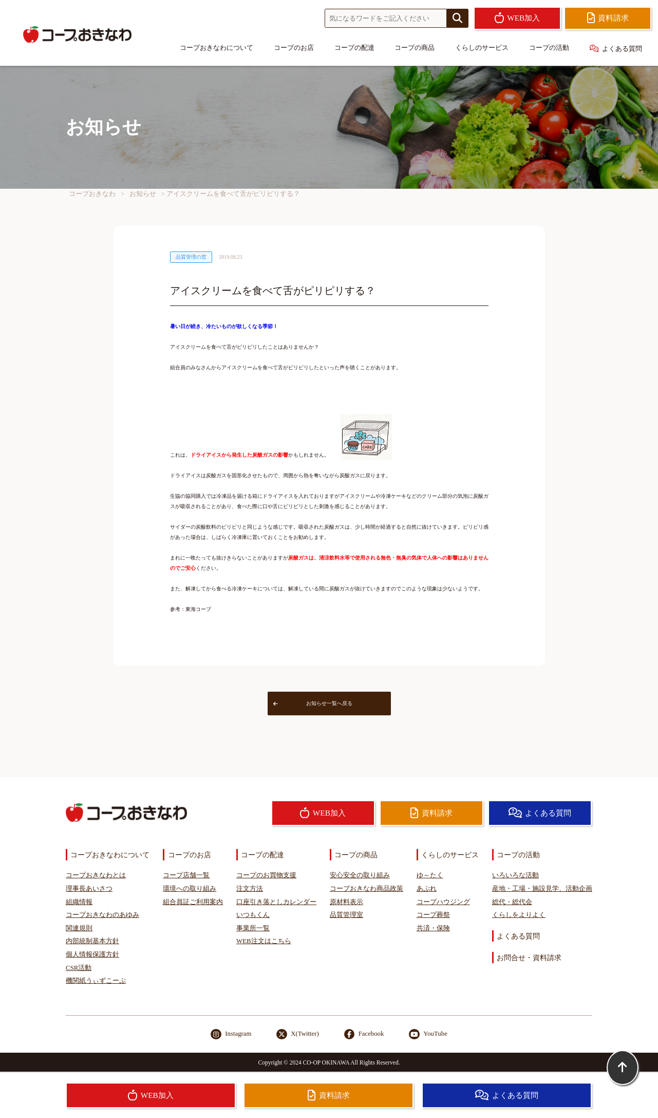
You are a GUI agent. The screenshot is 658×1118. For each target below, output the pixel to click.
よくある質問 (616, 49)
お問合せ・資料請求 (529, 957)
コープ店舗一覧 (186, 875)
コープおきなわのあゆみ (102, 914)
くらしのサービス (482, 47)
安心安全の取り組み (360, 875)
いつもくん (253, 914)
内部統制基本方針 (92, 941)
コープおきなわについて (216, 47)
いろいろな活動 (515, 875)
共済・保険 (433, 928)
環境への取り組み (189, 888)
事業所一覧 (253, 928)
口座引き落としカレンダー (276, 902)
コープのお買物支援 (266, 875)
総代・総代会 (512, 902)
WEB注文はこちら (263, 941)
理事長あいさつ (89, 888)
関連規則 (79, 928)
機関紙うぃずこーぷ (96, 980)
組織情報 (79, 902)
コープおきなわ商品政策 (366, 888)
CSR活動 (78, 967)
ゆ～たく (430, 875)
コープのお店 (294, 47)
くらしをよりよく (519, 914)
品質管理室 (346, 914)
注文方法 (249, 888)
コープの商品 (414, 47)
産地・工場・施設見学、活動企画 (542, 888)
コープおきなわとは (96, 875)
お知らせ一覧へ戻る (312, 703)
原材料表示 (346, 902)
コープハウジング (443, 902)
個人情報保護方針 (92, 954)
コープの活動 (549, 47)
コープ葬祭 (433, 914)
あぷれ (427, 888)
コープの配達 (354, 47)
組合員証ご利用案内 (193, 902)
